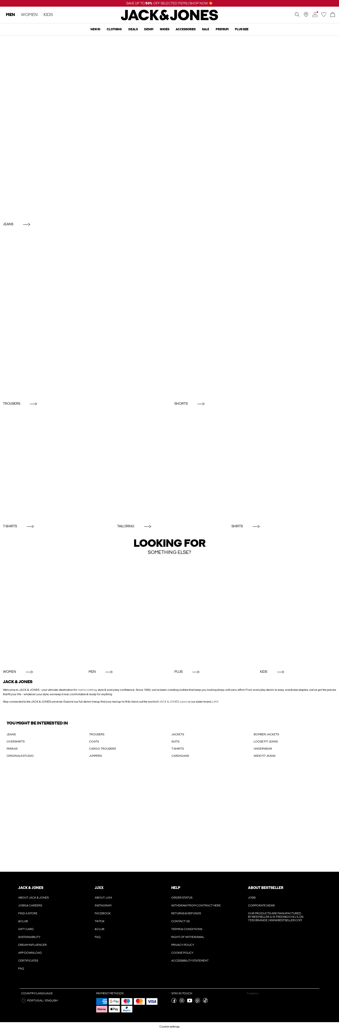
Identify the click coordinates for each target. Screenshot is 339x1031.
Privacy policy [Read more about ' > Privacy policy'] (182, 945)
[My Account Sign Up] (169, 820)
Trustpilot (252, 993)
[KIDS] (298, 612)
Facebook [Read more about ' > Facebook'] (103, 913)
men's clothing (87, 690)
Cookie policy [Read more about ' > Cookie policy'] (182, 952)
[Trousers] (84, 315)
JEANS (11, 734)
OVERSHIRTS (16, 741)
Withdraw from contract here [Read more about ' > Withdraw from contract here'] (196, 905)
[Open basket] (332, 15)
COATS (94, 741)
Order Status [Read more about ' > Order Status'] (181, 897)
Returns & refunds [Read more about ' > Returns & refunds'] (186, 913)
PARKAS (12, 748)
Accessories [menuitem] (186, 29)
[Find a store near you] (306, 16)
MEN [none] (10, 15)
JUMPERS (95, 755)
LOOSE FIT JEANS (266, 741)
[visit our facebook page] (173, 1002)
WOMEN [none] (29, 15)
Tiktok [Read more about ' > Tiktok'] (100, 921)
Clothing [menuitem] (114, 29)
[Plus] (212, 612)
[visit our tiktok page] (205, 1002)
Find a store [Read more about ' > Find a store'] (27, 913)
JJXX (215, 701)
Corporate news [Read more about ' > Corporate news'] (261, 905)
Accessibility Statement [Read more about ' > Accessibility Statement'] (190, 960)
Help (175, 888)
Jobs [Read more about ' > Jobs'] (252, 897)
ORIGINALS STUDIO (20, 755)
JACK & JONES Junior (173, 701)
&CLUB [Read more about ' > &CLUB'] (23, 921)
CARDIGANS (180, 755)
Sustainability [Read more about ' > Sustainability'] (29, 937)
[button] (56, 1000)
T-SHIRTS (177, 748)
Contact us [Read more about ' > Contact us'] (180, 921)
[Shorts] (255, 315)
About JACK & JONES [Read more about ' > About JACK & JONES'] (33, 897)
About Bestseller (265, 888)
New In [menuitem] (95, 29)
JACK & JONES (30, 888)
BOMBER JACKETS (266, 734)
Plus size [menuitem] (241, 29)
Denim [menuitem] (148, 29)
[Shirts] (284, 466)
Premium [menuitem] (222, 29)
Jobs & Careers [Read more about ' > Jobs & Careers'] (30, 905)
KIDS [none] (48, 15)
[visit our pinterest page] (197, 1002)
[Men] (127, 612)
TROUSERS (96, 734)
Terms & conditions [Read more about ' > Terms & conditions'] (186, 929)
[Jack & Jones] (169, 19)
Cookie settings (169, 1026)
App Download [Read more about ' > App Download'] (30, 952)
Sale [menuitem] (205, 29)
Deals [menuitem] (133, 29)
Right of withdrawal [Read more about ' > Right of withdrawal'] (187, 937)
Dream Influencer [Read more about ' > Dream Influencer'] (32, 945)
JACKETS (177, 734)
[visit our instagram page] (181, 1002)
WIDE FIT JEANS (264, 755)
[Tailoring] (169, 466)
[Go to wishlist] (323, 16)
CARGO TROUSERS (102, 748)
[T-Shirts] (55, 466)
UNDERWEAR (263, 748)
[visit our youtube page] (189, 1002)
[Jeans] (169, 127)
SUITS (175, 741)
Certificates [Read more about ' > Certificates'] (28, 960)
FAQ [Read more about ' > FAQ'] (21, 968)
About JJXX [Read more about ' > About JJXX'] (103, 897)
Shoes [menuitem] (164, 29)
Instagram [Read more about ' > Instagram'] (103, 905)
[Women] (41, 612)
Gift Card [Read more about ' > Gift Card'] (26, 929)
